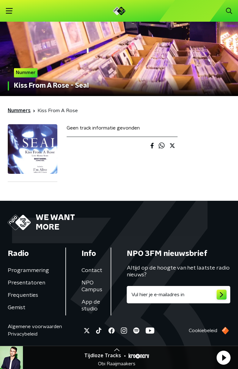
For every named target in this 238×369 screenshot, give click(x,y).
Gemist (16, 307)
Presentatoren (26, 283)
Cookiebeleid (203, 330)
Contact (92, 270)
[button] (223, 357)
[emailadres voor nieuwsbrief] (178, 294)
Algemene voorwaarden (35, 326)
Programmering (28, 270)
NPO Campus (92, 286)
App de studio (91, 305)
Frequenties (23, 295)
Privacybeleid (22, 334)
